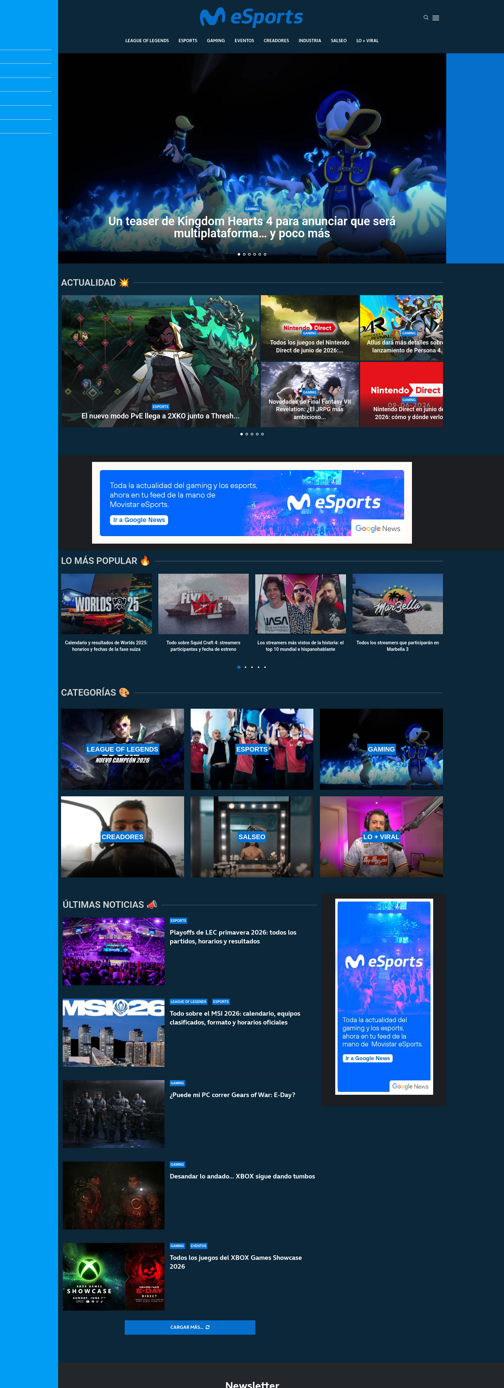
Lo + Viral (367, 40)
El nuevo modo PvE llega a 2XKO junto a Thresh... (161, 416)
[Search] (426, 18)
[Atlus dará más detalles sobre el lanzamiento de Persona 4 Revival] (409, 328)
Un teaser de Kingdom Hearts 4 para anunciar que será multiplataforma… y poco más (252, 227)
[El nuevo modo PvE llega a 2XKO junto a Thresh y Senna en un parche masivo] (161, 361)
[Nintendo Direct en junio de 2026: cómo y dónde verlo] (409, 394)
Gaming (216, 40)
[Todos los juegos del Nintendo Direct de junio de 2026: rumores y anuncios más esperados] (310, 328)
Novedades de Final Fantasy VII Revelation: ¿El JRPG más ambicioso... (310, 409)
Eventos (244, 40)
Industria (310, 40)
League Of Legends (147, 40)
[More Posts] (190, 1327)
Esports (188, 40)
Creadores (276, 40)
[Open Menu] (436, 18)
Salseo (339, 40)
